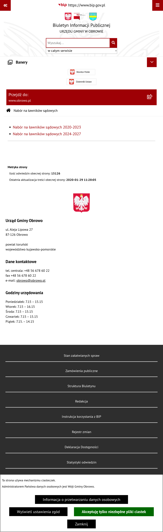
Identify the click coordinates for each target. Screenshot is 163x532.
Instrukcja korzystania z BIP (81, 417)
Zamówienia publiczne (81, 371)
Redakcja (81, 401)
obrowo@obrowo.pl (30, 280)
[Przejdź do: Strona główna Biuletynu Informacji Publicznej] (8, 110)
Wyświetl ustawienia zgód (38, 511)
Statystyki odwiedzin (81, 462)
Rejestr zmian (81, 432)
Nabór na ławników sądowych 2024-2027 (47, 133)
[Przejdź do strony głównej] (81, 24)
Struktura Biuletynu (81, 386)
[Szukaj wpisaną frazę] (113, 43)
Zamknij (81, 524)
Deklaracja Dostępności (81, 447)
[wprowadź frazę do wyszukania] (78, 43)
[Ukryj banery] (152, 62)
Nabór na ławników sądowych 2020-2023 (47, 127)
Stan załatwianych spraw (81, 356)
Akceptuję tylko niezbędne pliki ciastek (114, 511)
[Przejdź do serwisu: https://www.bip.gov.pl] (81, 5)
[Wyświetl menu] (157, 5)
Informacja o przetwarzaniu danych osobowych (81, 499)
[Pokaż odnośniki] (5, 5)
